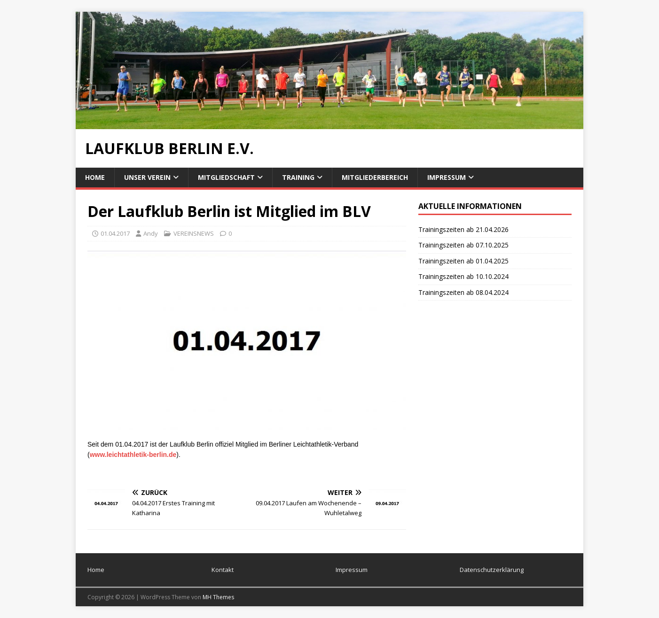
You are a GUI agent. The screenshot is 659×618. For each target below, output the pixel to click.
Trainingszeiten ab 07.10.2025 (463, 244)
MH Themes (218, 597)
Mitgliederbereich (375, 177)
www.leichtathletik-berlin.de (133, 454)
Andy (150, 233)
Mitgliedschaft (226, 177)
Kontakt (223, 569)
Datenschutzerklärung (492, 569)
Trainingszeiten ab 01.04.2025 (463, 260)
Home (95, 177)
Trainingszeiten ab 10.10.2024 (463, 276)
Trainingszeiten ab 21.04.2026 (463, 229)
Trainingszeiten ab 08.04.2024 (463, 292)
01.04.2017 (115, 233)
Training (298, 177)
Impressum (446, 177)
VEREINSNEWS (193, 233)
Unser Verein (147, 177)
